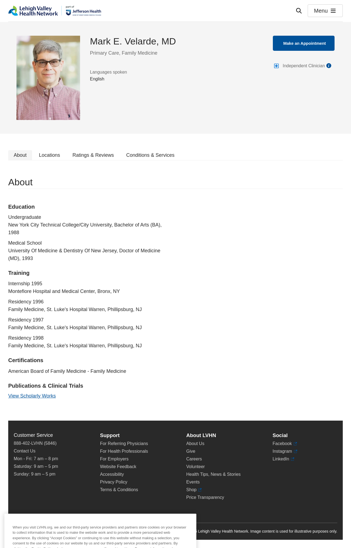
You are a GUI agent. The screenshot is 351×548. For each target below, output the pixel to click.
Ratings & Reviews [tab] (93, 155)
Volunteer (195, 466)
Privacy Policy (114, 482)
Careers (194, 459)
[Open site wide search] (298, 10)
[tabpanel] (175, 290)
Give (190, 451)
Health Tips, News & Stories (213, 474)
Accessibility (112, 474)
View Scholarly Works (32, 396)
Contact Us (24, 451)
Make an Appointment (304, 43)
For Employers (114, 459)
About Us (195, 443)
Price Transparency (205, 497)
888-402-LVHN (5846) (35, 443)
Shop (194, 490)
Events (193, 482)
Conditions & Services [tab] (150, 155)
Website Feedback (118, 466)
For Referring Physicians (124, 443)
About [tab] (20, 155)
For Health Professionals (124, 451)
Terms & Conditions (119, 489)
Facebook (285, 443)
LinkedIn (283, 459)
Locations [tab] (49, 155)
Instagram (285, 451)
